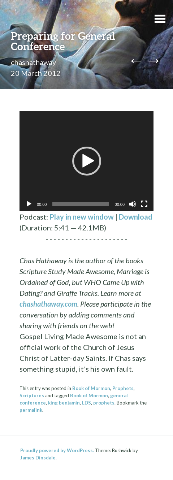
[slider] (80, 204)
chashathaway (33, 62)
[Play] (29, 204)
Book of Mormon (91, 388)
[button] (86, 161)
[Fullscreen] (144, 204)
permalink (31, 410)
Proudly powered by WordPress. (57, 450)
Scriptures (32, 395)
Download (135, 216)
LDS (86, 403)
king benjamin (64, 403)
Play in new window (81, 216)
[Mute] (132, 204)
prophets (103, 403)
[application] (86, 161)
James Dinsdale (38, 457)
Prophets (123, 388)
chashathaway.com (48, 303)
